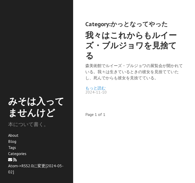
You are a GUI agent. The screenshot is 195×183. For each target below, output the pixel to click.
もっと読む (95, 87)
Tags (12, 147)
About (13, 135)
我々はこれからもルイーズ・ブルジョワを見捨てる (131, 45)
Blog (12, 141)
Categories (17, 153)
